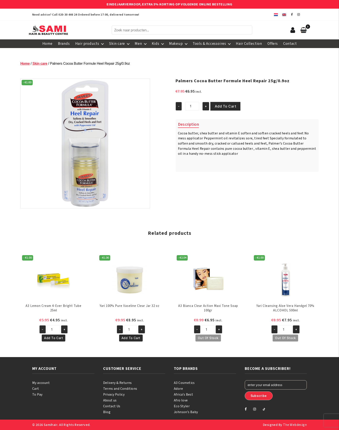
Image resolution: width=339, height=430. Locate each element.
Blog (107, 412)
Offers (272, 44)
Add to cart (225, 106)
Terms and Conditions (120, 388)
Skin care (117, 44)
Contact (290, 44)
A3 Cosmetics (184, 382)
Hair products (87, 44)
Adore (178, 388)
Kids (155, 44)
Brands (64, 44)
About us (110, 400)
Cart (35, 388)
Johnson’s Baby (186, 412)
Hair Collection (249, 44)
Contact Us (111, 406)
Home (47, 44)
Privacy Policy (114, 394)
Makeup (176, 44)
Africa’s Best (183, 394)
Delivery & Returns (117, 382)
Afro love (181, 400)
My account (41, 382)
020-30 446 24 (67, 15)
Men (138, 44)
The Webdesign (295, 424)
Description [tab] (188, 124)
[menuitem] (276, 15)
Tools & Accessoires (209, 44)
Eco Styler (182, 406)
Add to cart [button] (53, 338)
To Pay (37, 394)
